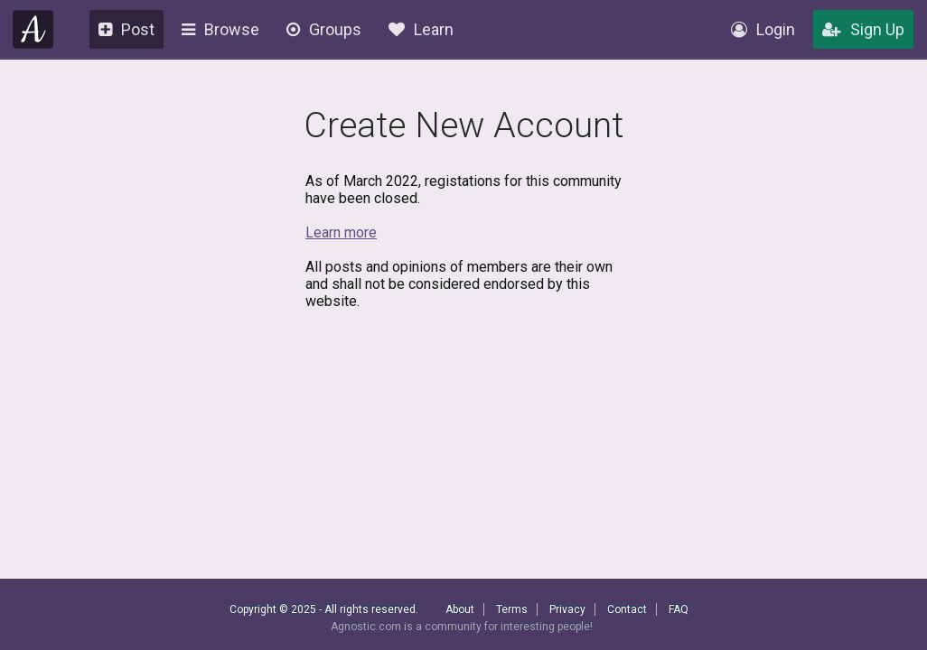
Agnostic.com (33, 29)
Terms (512, 609)
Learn (421, 29)
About (459, 609)
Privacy (567, 609)
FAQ (678, 609)
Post (126, 29)
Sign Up (863, 29)
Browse (220, 29)
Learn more (341, 232)
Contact (627, 609)
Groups (323, 29)
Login (763, 29)
